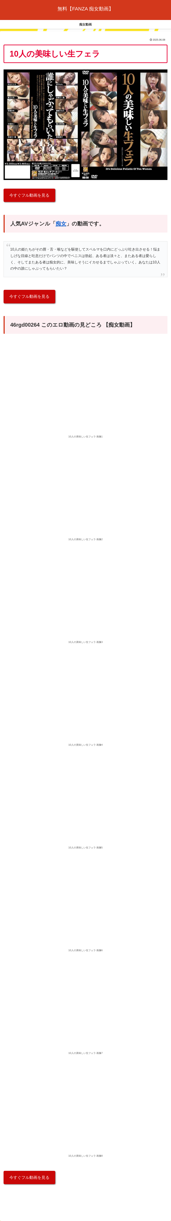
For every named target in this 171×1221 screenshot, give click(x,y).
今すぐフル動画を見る (29, 195)
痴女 (61, 224)
